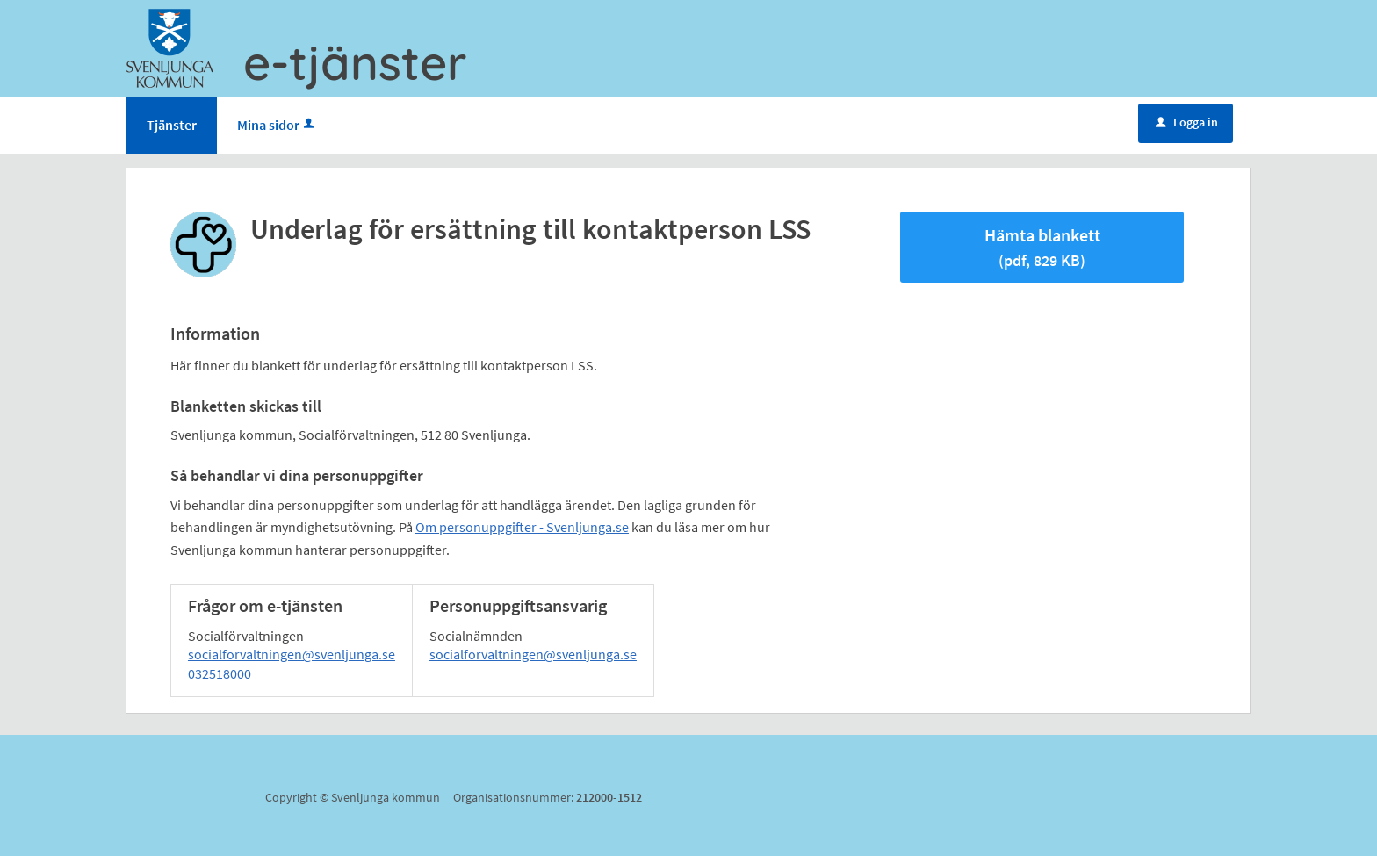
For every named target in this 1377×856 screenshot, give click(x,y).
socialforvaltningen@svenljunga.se (291, 654)
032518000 (219, 673)
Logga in (1187, 122)
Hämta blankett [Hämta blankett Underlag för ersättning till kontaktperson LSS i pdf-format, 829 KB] (1042, 247)
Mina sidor (277, 124)
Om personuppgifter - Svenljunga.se (522, 527)
